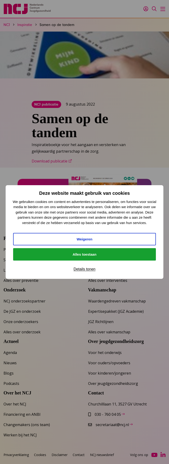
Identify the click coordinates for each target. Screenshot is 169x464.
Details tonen (84, 269)
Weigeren (84, 239)
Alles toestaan (85, 254)
